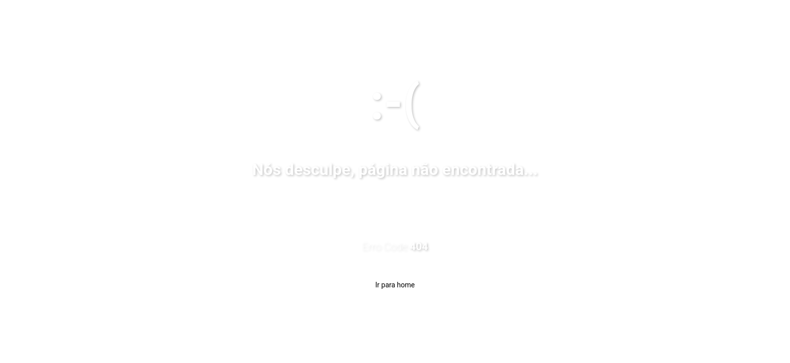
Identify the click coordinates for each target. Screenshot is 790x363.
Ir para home (395, 285)
